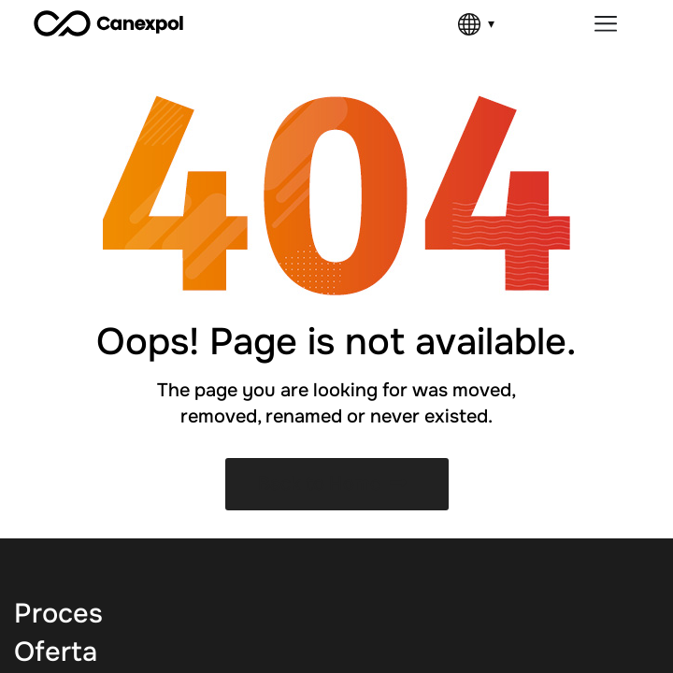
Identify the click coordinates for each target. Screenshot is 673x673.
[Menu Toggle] (605, 23)
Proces (58, 613)
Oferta (55, 652)
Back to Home (332, 483)
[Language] (476, 24)
